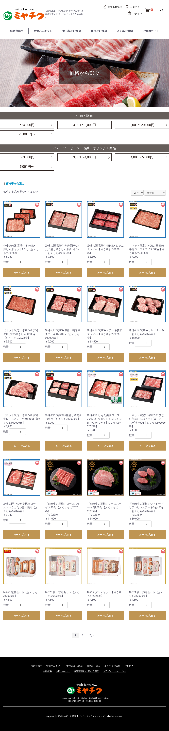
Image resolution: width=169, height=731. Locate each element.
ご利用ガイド (151, 31)
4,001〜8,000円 (84, 125)
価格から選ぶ (99, 31)
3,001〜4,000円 (84, 157)
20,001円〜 (27, 134)
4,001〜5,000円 (142, 157)
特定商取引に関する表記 (86, 671)
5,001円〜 (27, 167)
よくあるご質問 (112, 665)
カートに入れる (22, 272)
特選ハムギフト (43, 31)
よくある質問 (125, 31)
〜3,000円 (27, 157)
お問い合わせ (63, 671)
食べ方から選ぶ (71, 31)
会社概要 (47, 671)
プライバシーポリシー (114, 671)
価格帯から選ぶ (15, 183)
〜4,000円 (27, 125)
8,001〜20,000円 (142, 125)
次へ (91, 635)
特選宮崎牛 (16, 31)
